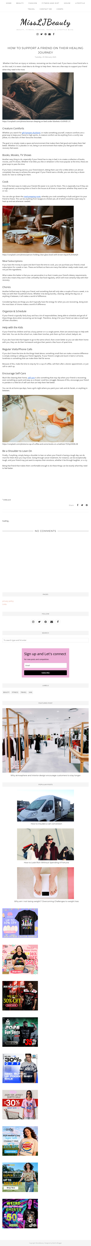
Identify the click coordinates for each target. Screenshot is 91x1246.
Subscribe (46, 673)
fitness (15, 692)
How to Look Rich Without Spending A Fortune (46, 862)
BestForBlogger (57, 1243)
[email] (45, 665)
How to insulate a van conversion (46, 824)
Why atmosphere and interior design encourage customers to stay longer (46, 775)
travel (23, 692)
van (30, 692)
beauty (6, 692)
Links (4, 604)
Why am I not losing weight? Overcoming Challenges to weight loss (46, 901)
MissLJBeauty (45, 22)
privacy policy (8, 601)
